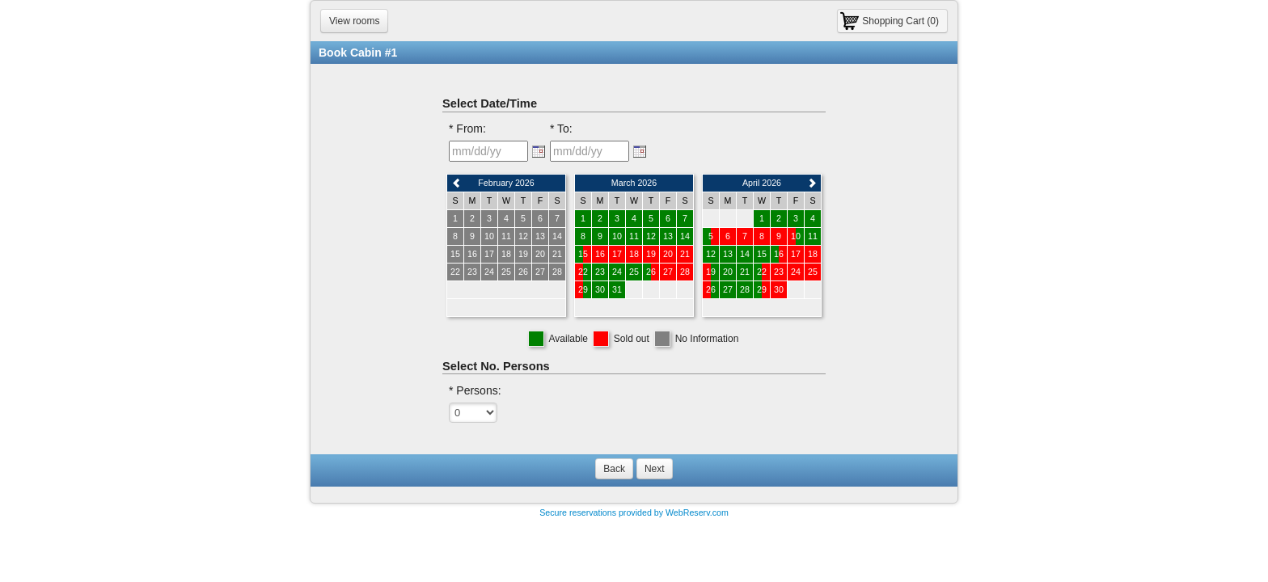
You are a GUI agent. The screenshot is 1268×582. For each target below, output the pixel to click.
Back (614, 468)
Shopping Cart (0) (900, 21)
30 (600, 289)
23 (600, 271)
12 (651, 236)
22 (583, 271)
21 (745, 271)
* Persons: (475, 390)
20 (728, 271)
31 (617, 289)
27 (728, 289)
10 (617, 236)
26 (651, 271)
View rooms (354, 21)
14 (685, 236)
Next (655, 468)
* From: (467, 128)
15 (583, 254)
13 (668, 236)
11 (634, 236)
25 (634, 271)
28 (745, 289)
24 (617, 271)
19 (711, 271)
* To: (561, 128)
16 (779, 254)
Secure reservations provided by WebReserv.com (634, 512)
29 (583, 289)
